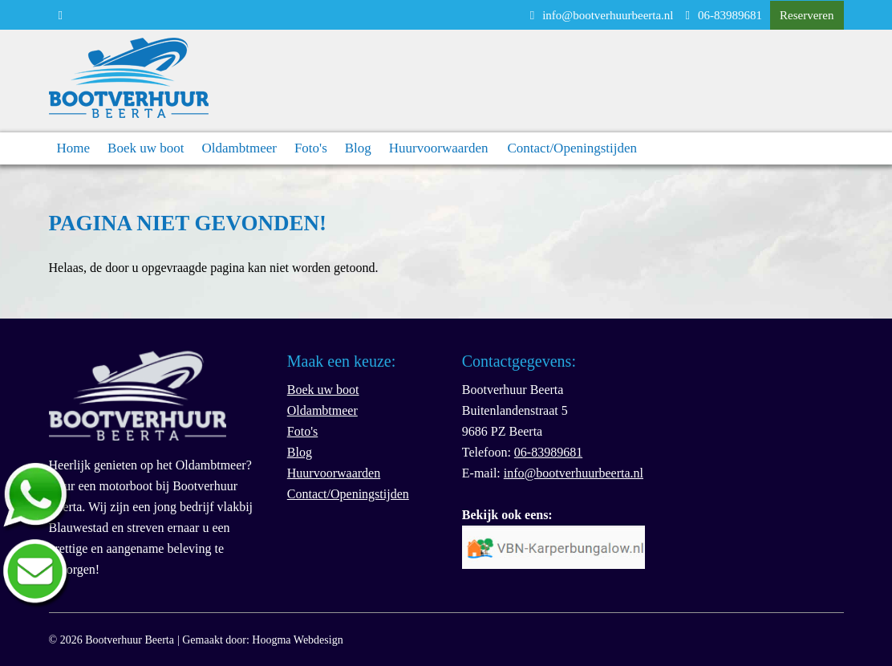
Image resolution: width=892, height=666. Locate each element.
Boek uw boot (145, 148)
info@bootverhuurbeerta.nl (602, 15)
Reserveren (806, 15)
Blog (358, 148)
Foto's (310, 148)
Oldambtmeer (238, 148)
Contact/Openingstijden (572, 148)
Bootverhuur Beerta (129, 640)
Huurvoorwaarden (439, 148)
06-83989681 (724, 15)
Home (74, 148)
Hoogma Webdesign (297, 640)
